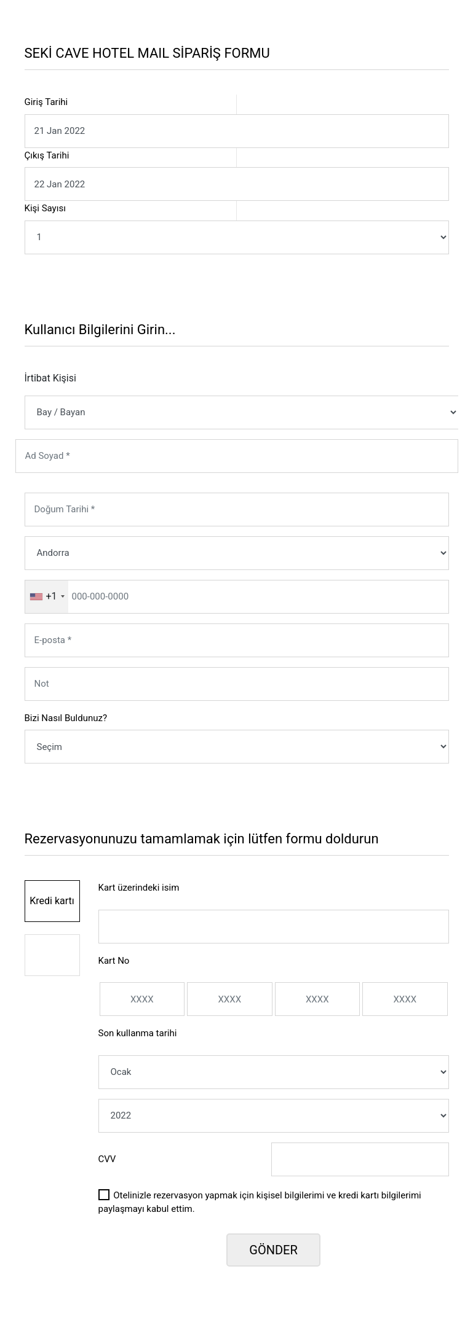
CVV (107, 1159)
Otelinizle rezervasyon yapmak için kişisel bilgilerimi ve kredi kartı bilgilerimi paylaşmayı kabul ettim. (259, 1202)
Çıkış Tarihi (47, 155)
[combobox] (46, 596)
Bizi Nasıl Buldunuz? (66, 718)
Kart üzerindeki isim (139, 887)
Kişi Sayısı (45, 208)
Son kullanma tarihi (137, 1033)
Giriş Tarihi (46, 101)
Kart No (114, 960)
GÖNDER (273, 1250)
